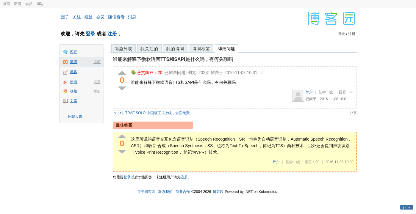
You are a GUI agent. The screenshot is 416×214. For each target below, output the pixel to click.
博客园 (218, 192)
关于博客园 (146, 192)
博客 (73, 72)
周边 (39, 4)
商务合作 (183, 192)
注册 (112, 33)
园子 (65, 17)
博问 (73, 62)
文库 (73, 101)
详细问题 (226, 48)
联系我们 (165, 192)
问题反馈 (75, 116)
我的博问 (175, 48)
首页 (6, 4)
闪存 (73, 52)
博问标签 (201, 48)
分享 (353, 113)
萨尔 (309, 92)
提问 (97, 62)
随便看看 (116, 17)
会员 (28, 4)
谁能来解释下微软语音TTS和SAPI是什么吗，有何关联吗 (173, 59)
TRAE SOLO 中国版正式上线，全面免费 (157, 113)
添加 (97, 91)
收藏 (73, 91)
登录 (90, 33)
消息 (132, 17)
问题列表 (123, 48)
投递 (97, 82)
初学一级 (326, 92)
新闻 (17, 4)
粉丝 (88, 17)
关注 (77, 17)
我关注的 (149, 48)
